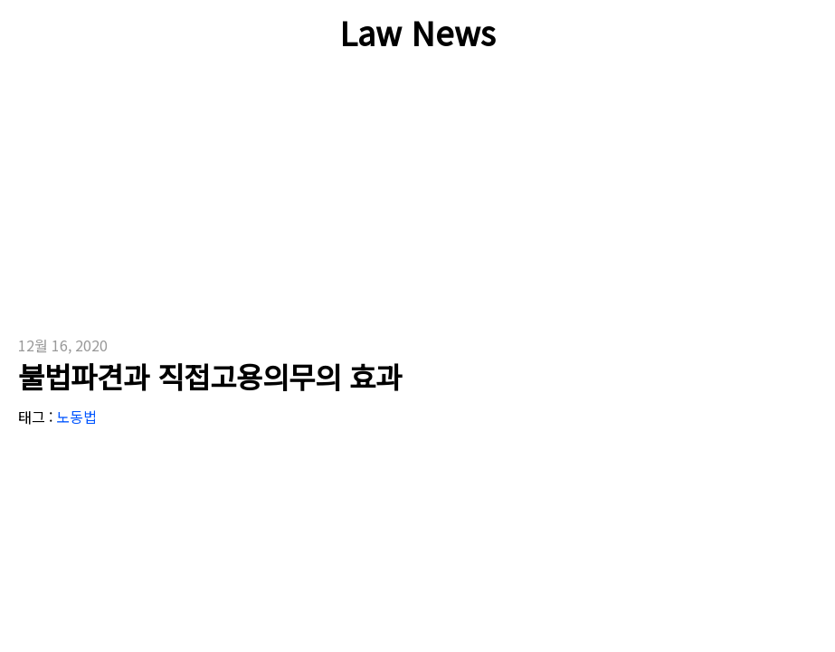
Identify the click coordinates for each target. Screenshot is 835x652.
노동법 (76, 416)
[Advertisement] (263, 208)
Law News (417, 31)
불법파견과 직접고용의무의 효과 (210, 376)
